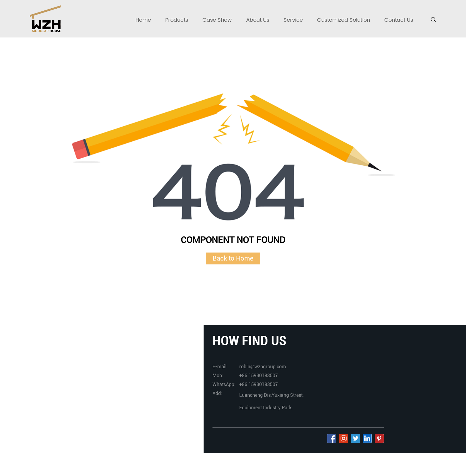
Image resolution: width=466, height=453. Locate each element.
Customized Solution (343, 20)
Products (176, 20)
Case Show (217, 20)
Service (293, 20)
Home (143, 20)
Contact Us (398, 20)
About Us (257, 20)
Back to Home (233, 258)
